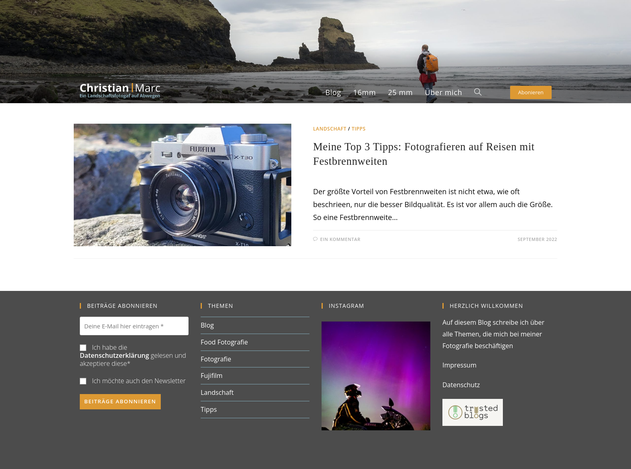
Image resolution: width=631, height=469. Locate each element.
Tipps (359, 128)
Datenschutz (461, 385)
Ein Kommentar (340, 242)
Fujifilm (211, 376)
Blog (207, 326)
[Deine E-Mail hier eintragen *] (134, 327)
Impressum (459, 366)
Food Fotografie (224, 342)
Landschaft (330, 128)
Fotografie (216, 359)
